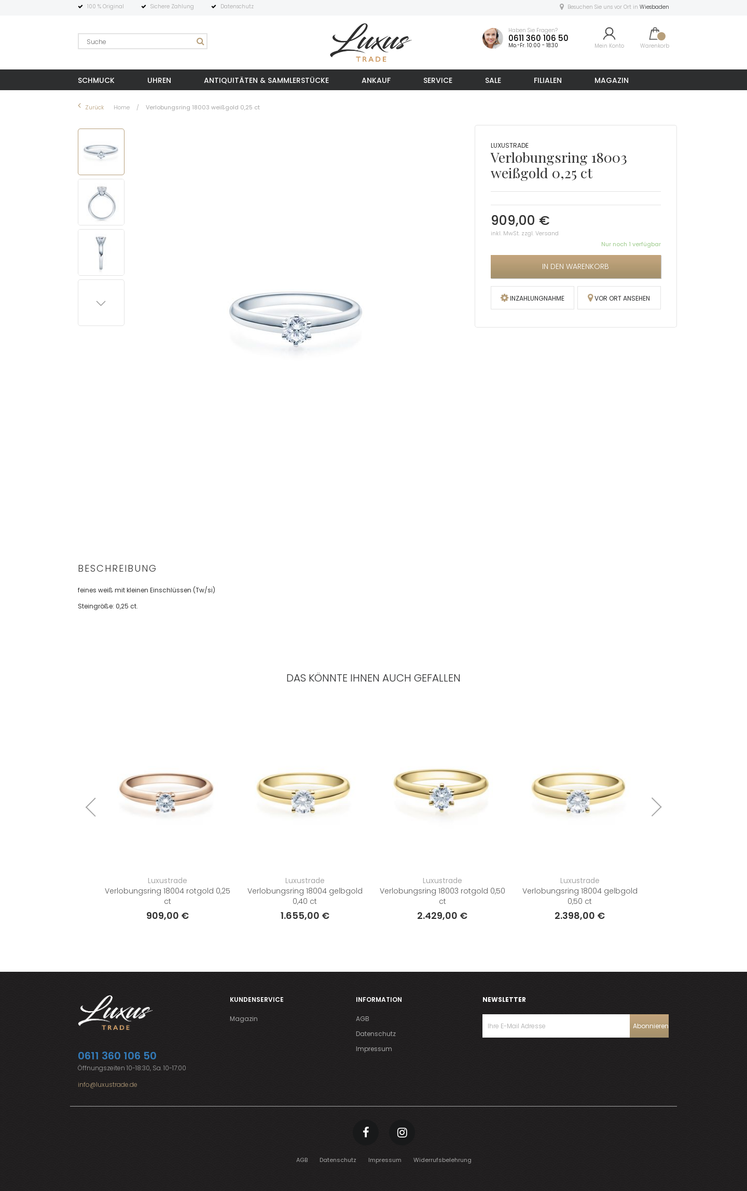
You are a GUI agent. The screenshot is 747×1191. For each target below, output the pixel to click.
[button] (103, 200)
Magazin (244, 1018)
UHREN (159, 80)
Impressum (374, 1048)
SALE (493, 80)
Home (122, 107)
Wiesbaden (654, 7)
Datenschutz (376, 1033)
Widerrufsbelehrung (442, 1160)
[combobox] (143, 41)
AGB (362, 1018)
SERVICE (437, 80)
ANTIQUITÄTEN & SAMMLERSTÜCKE (266, 80)
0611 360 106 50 (538, 38)
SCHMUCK (96, 80)
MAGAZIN (611, 80)
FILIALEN (548, 80)
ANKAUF (376, 80)
